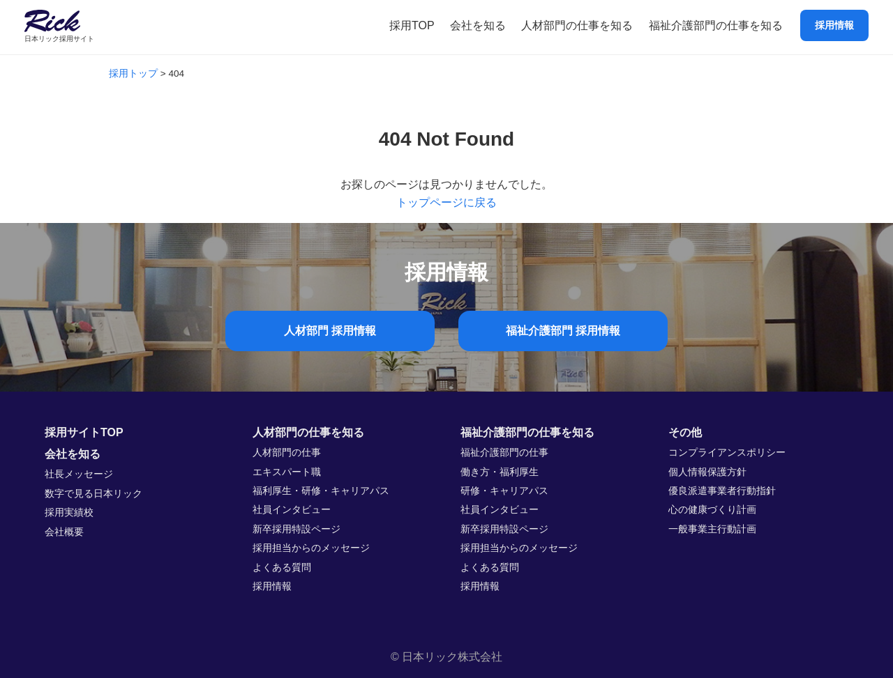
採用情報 (834, 25)
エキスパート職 (287, 472)
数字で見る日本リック (93, 493)
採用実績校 (69, 512)
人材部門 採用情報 (330, 331)
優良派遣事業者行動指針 (722, 491)
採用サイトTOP (84, 432)
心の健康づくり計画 (712, 509)
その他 (685, 432)
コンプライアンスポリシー (727, 452)
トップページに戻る (446, 202)
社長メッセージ (79, 474)
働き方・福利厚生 (499, 472)
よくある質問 (282, 567)
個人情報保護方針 (707, 472)
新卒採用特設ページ (296, 529)
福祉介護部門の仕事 (504, 452)
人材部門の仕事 (287, 452)
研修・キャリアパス (504, 491)
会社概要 (64, 532)
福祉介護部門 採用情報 (563, 331)
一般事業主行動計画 (712, 529)
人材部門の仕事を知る (577, 25)
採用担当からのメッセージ (311, 548)
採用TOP (412, 25)
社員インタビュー (292, 509)
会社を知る (478, 25)
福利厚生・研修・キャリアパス (321, 491)
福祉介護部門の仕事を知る (716, 25)
